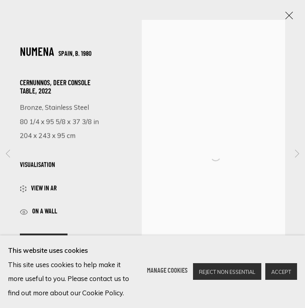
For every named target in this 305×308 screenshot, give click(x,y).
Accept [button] (281, 272)
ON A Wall (38, 214)
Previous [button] (8, 154)
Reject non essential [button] (227, 272)
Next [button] (297, 154)
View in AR (38, 191)
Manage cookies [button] (167, 271)
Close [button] (287, 18)
